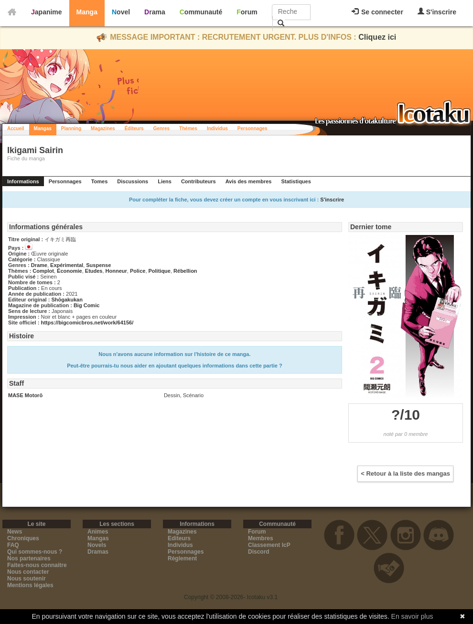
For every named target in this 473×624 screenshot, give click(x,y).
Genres (161, 128)
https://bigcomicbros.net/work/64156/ (87, 322)
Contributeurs (198, 181)
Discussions (132, 181)
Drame (39, 265)
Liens (165, 181)
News (14, 531)
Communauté (201, 12)
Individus (217, 128)
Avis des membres (249, 181)
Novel (121, 12)
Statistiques (296, 181)
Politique (160, 271)
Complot (43, 271)
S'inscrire (437, 12)
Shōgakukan (66, 299)
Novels (96, 545)
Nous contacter (28, 571)
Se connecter (377, 12)
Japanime (46, 12)
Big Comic (86, 305)
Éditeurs (134, 128)
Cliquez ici (377, 37)
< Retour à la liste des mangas (405, 473)
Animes (97, 531)
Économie (69, 271)
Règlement (182, 558)
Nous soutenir (26, 578)
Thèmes (188, 128)
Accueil (15, 128)
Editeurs (179, 538)
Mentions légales (30, 585)
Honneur (116, 271)
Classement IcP (269, 545)
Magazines (103, 128)
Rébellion (185, 271)
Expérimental (66, 265)
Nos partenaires (29, 558)
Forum (247, 12)
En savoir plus (412, 616)
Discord (258, 551)
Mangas (43, 128)
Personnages (252, 128)
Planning (71, 128)
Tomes (99, 181)
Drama (154, 12)
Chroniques (23, 538)
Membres (260, 538)
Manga (86, 12)
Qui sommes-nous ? (34, 551)
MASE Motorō (25, 395)
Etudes (94, 271)
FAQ (13, 545)
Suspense (98, 265)
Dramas (97, 551)
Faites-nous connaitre (37, 565)
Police (137, 271)
